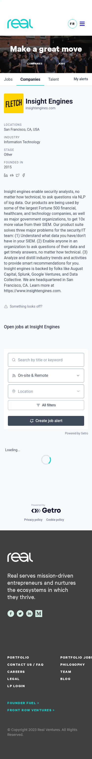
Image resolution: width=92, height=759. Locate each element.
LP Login (16, 686)
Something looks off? (23, 306)
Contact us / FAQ (25, 664)
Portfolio (18, 657)
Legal (13, 679)
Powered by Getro (76, 433)
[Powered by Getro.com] (46, 508)
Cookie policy (55, 520)
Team (65, 671)
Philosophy (72, 664)
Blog (65, 679)
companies (30, 79)
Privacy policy (33, 520)
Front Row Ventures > (31, 710)
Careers (16, 671)
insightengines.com (40, 108)
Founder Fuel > (23, 703)
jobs (8, 79)
